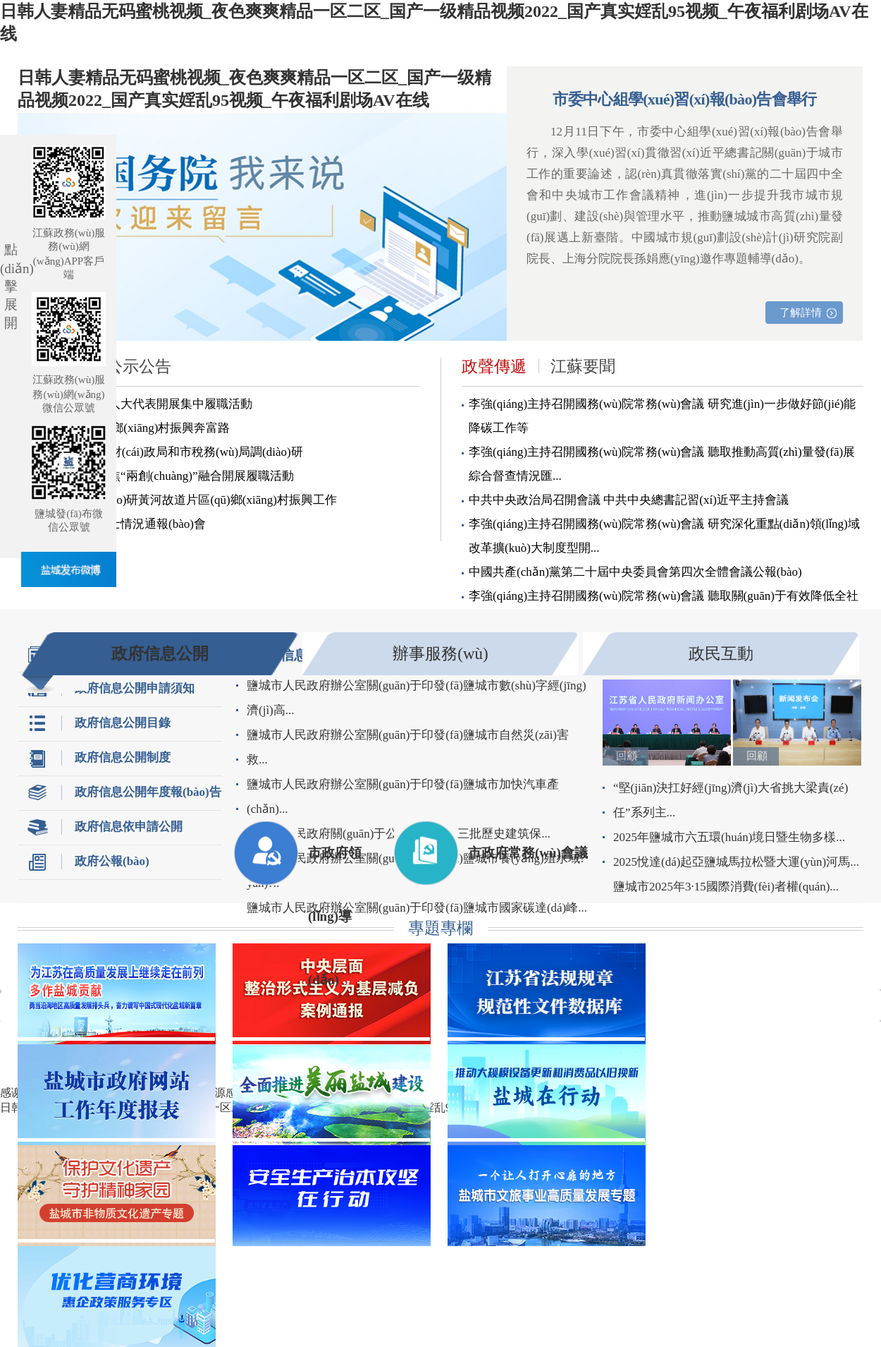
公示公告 (138, 366)
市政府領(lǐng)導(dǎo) (335, 865)
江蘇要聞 (582, 366)
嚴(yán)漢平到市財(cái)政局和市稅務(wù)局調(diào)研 (164, 452)
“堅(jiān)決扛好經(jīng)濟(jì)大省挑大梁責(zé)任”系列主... (730, 800)
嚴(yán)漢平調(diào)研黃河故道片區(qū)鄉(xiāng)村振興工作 (181, 500)
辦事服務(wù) (440, 654)
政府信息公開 (160, 654)
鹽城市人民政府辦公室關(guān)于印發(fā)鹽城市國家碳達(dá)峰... (417, 907)
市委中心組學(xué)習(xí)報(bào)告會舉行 (684, 99)
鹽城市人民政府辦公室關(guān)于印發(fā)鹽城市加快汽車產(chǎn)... (403, 797)
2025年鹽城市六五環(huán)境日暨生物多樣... (729, 837)
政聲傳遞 (494, 366)
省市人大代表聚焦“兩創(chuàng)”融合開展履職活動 (159, 476)
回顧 (626, 755)
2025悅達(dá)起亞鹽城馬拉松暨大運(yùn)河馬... (736, 862)
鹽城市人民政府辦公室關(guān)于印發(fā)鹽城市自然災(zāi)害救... (408, 747)
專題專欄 (440, 928)
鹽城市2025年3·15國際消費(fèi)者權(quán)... (726, 886)
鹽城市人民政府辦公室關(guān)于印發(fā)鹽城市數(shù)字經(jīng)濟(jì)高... (416, 698)
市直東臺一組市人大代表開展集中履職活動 (138, 404)
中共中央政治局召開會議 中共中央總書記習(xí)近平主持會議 (629, 500)
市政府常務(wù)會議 (528, 852)
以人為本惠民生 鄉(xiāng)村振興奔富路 (127, 428)
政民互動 (721, 654)
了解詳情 (801, 312)
